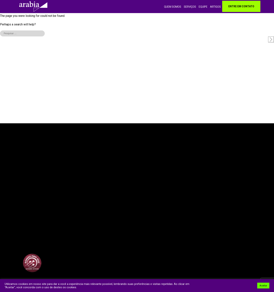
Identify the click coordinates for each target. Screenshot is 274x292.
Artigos (215, 6)
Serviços (190, 6)
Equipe (203, 6)
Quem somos (172, 6)
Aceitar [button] (263, 285)
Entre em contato (241, 6)
